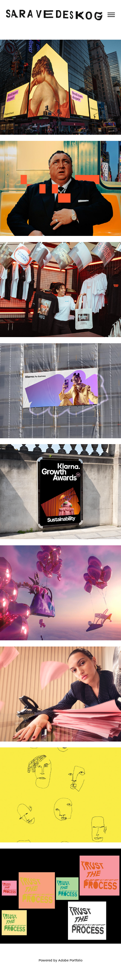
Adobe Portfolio (70, 960)
